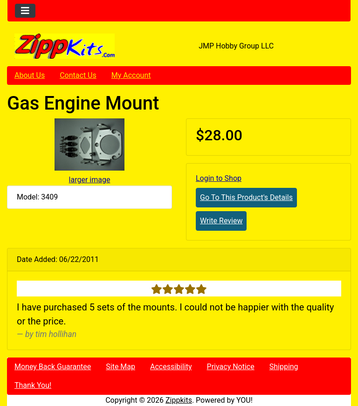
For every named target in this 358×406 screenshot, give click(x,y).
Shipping (283, 366)
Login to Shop (218, 178)
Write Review (221, 220)
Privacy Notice (231, 366)
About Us (29, 75)
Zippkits (178, 400)
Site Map (120, 366)
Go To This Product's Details (246, 197)
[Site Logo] (64, 46)
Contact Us (78, 75)
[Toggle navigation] (25, 11)
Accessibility (171, 366)
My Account (131, 75)
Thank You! (32, 385)
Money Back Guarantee (52, 366)
